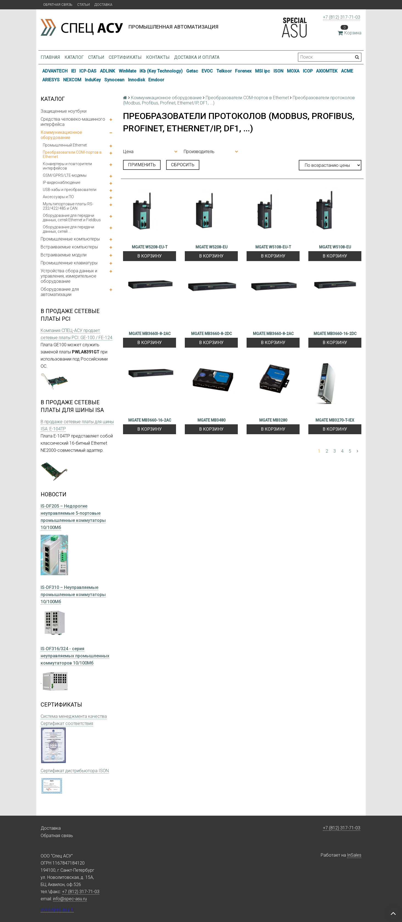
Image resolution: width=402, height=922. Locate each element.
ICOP (308, 71)
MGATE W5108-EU (335, 247)
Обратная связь (57, 4)
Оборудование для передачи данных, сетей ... (68, 229)
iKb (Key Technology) (161, 71)
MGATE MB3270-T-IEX (335, 420)
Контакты (158, 57)
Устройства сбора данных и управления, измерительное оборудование (69, 276)
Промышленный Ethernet (65, 145)
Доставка (103, 4)
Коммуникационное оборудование (61, 135)
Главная (50, 57)
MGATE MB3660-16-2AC (149, 420)
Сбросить (182, 164)
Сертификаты (125, 57)
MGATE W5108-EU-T (273, 247)
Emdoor (156, 79)
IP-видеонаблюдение (61, 182)
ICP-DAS (87, 71)
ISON (278, 71)
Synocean (114, 79)
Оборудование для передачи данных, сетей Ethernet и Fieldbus (72, 217)
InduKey (93, 79)
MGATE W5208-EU (211, 247)
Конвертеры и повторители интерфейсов (67, 166)
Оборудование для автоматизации (60, 292)
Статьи (83, 4)
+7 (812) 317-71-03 (341, 17)
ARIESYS (51, 79)
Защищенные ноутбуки (63, 111)
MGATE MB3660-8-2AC (273, 333)
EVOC (207, 71)
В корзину (149, 256)
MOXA (293, 71)
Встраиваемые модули (63, 255)
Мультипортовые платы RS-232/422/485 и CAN (68, 206)
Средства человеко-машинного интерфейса (73, 122)
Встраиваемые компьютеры (69, 247)
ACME (347, 71)
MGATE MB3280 (273, 420)
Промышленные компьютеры (70, 239)
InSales (354, 855)
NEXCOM (72, 79)
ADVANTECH (55, 71)
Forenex (243, 71)
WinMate (127, 71)
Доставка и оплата (196, 57)
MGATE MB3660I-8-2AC (150, 333)
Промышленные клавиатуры (69, 262)
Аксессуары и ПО (58, 197)
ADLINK (107, 71)
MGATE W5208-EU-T (150, 247)
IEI (73, 71)
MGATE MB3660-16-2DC (335, 333)
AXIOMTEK (326, 71)
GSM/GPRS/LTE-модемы (64, 175)
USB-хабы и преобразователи (69, 189)
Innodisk (136, 79)
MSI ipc (262, 71)
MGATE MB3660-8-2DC (211, 333)
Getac (192, 71)
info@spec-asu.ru (70, 898)
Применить (142, 164)
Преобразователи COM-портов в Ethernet (72, 154)
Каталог (74, 57)
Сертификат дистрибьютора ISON (75, 770)
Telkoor (224, 71)
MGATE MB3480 (211, 420)
